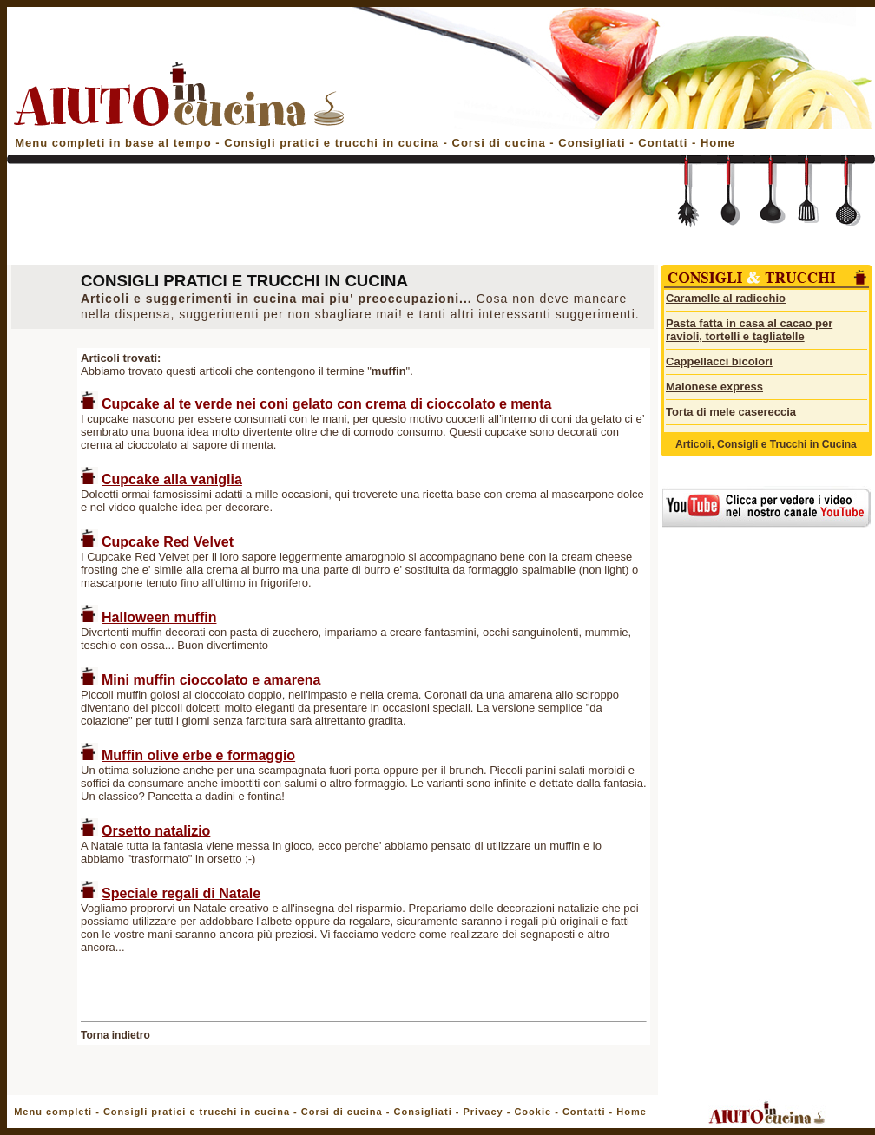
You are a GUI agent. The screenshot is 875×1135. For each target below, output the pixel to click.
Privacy (483, 1111)
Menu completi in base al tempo (113, 142)
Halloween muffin (159, 617)
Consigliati (591, 142)
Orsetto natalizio (156, 830)
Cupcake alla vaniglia (172, 479)
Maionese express (714, 386)
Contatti (665, 142)
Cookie (532, 1111)
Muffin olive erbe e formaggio (198, 755)
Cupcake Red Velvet (168, 542)
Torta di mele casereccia (731, 411)
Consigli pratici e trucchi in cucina (333, 142)
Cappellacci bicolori (719, 361)
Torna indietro (115, 1035)
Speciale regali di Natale (181, 893)
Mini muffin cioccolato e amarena (211, 679)
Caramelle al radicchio (726, 298)
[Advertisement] (330, 219)
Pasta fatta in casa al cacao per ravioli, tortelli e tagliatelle (749, 330)
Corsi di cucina (501, 142)
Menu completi (53, 1111)
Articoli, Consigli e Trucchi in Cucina (765, 444)
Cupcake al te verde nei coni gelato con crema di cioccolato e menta (326, 404)
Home (718, 142)
